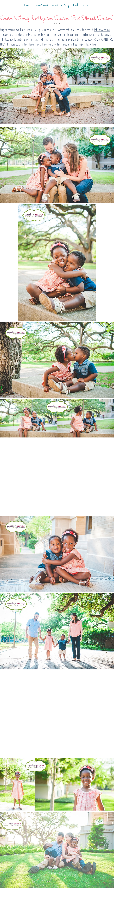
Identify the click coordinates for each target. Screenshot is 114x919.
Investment (41, 5)
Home (27, 5)
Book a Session (81, 5)
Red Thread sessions (102, 29)
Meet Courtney (60, 5)
